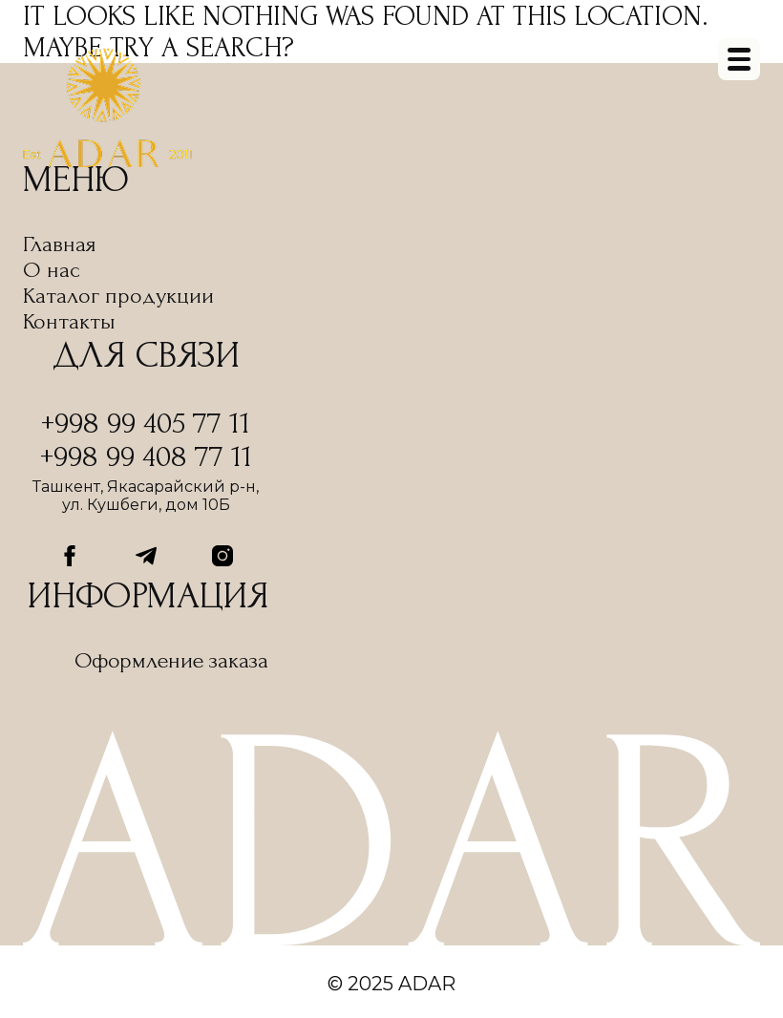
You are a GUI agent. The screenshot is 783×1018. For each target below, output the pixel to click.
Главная (59, 244)
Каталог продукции (118, 295)
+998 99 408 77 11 (146, 457)
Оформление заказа (171, 660)
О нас (51, 270)
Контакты (69, 321)
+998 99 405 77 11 (145, 423)
